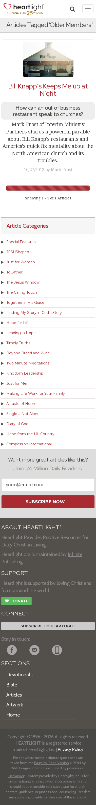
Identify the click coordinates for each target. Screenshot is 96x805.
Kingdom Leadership (24, 373)
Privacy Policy (70, 749)
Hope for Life (18, 322)
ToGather (14, 272)
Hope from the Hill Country (30, 434)
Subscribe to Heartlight (48, 626)
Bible (11, 685)
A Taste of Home (21, 403)
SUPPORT (14, 573)
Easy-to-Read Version (51, 763)
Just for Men (17, 383)
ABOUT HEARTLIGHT (31, 527)
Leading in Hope (21, 333)
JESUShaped (17, 252)
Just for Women (20, 262)
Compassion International (29, 444)
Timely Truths (18, 343)
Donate (16, 601)
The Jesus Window (23, 282)
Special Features (20, 242)
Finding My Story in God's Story (34, 312)
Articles (14, 695)
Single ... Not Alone (23, 413)
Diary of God (17, 424)
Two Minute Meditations (27, 363)
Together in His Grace (25, 302)
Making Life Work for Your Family (35, 393)
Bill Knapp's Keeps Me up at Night (48, 90)
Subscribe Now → (48, 501)
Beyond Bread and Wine (28, 353)
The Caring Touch (21, 292)
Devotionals (19, 675)
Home (13, 715)
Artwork (14, 705)
